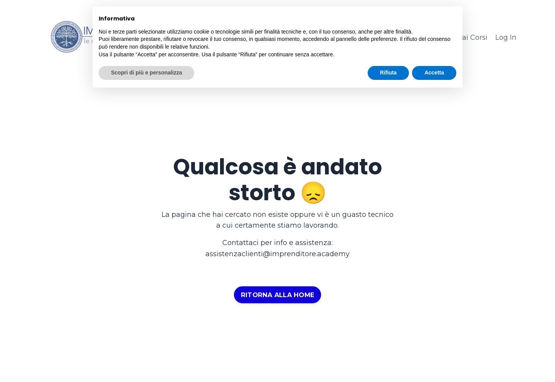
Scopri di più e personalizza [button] (146, 72)
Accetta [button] (434, 72)
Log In (505, 37)
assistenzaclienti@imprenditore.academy (277, 254)
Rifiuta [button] (388, 72)
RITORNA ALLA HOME (277, 295)
